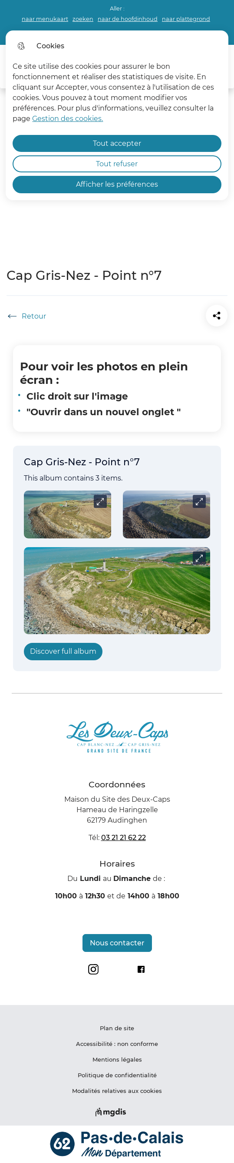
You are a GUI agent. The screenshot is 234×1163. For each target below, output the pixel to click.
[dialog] (117, 115)
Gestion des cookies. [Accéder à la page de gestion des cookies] (67, 118)
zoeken (83, 19)
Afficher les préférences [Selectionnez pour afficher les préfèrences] (117, 184)
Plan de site (117, 1028)
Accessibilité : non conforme (117, 1043)
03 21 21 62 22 (123, 838)
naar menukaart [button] (45, 19)
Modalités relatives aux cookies (117, 1090)
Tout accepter (117, 143)
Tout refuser (117, 164)
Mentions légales (117, 1059)
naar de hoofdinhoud (128, 19)
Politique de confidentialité (117, 1075)
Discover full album (63, 651)
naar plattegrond (186, 19)
